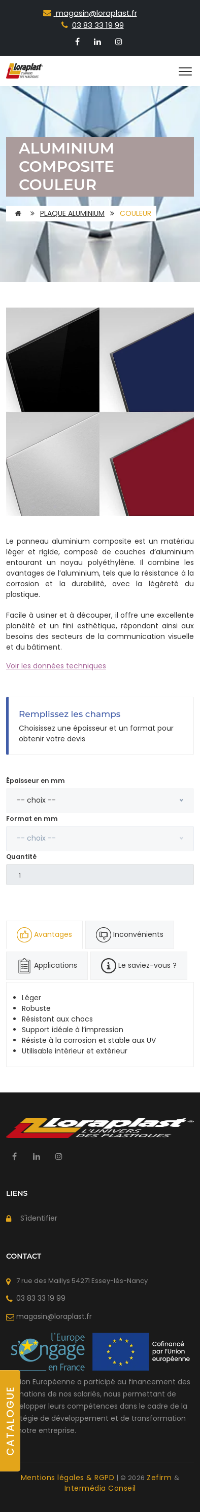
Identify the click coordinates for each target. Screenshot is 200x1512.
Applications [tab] (47, 965)
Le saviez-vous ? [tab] (139, 965)
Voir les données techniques (56, 666)
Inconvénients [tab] (129, 934)
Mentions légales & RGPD (69, 1477)
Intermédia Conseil (100, 1488)
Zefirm (160, 1477)
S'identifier (38, 1218)
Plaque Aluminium (72, 213)
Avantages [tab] (44, 934)
